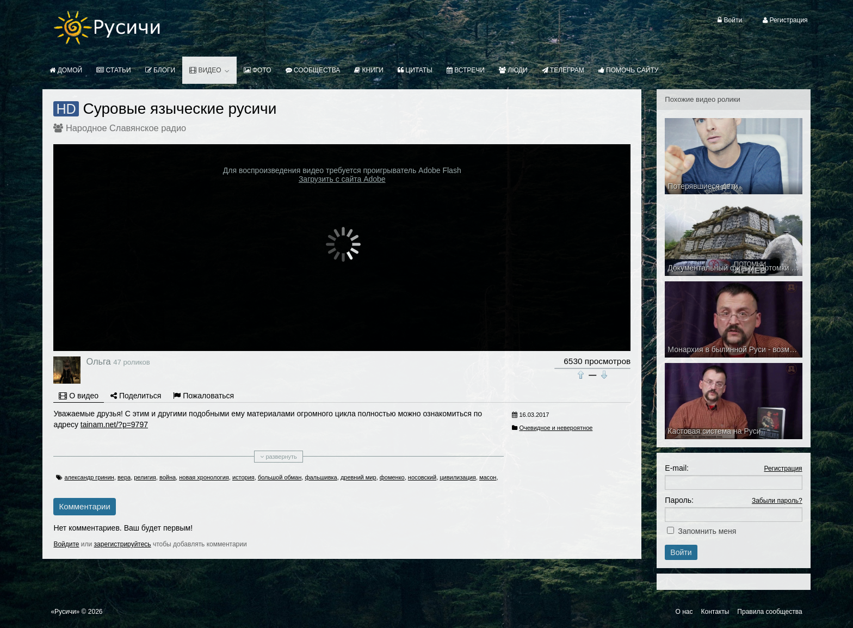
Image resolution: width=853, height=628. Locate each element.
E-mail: (677, 468)
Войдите (66, 544)
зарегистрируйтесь (122, 544)
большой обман (279, 477)
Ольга (98, 361)
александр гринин (89, 477)
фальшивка (321, 477)
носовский (422, 477)
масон (488, 477)
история (243, 477)
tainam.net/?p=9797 (114, 424)
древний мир (358, 477)
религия (145, 477)
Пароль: (679, 500)
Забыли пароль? (777, 500)
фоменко (392, 477)
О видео (78, 395)
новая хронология (204, 477)
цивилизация (458, 477)
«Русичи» (65, 611)
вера (124, 477)
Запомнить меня (707, 531)
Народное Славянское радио (126, 128)
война (167, 477)
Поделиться (135, 395)
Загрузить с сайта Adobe (342, 179)
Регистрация (783, 468)
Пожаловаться (203, 395)
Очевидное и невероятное (555, 427)
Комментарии (84, 506)
